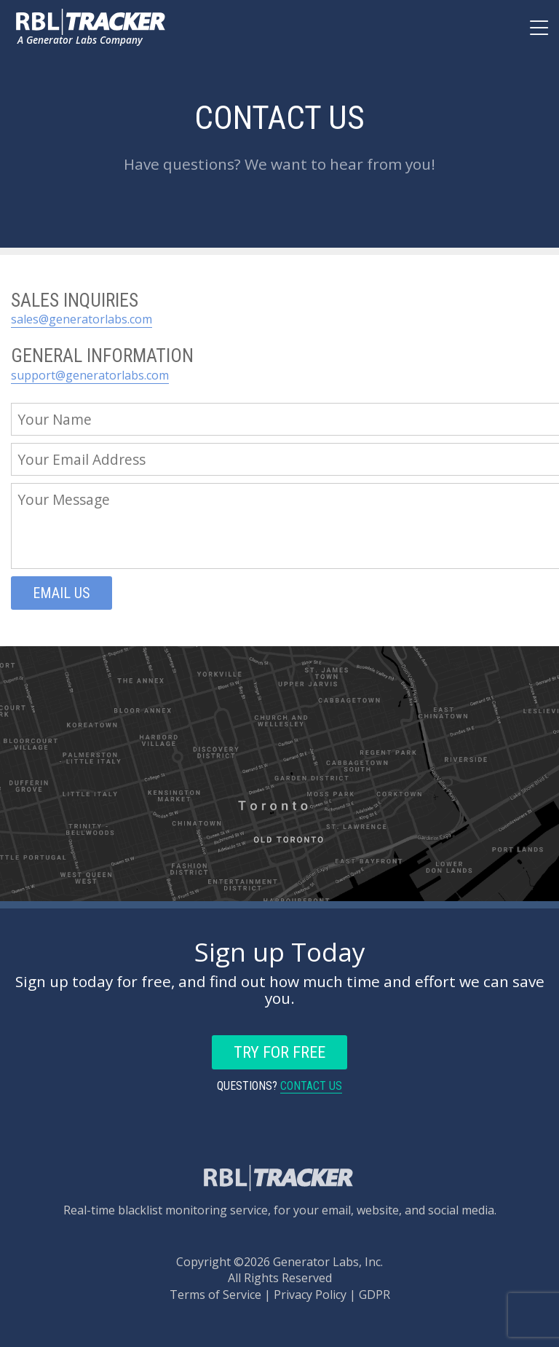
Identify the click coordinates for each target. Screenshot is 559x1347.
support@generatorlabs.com (90, 375)
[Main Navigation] (539, 32)
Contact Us (311, 1086)
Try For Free (279, 1051)
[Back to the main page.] (92, 22)
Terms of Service (215, 1295)
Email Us (61, 593)
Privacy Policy (310, 1295)
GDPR (374, 1295)
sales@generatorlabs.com (81, 319)
